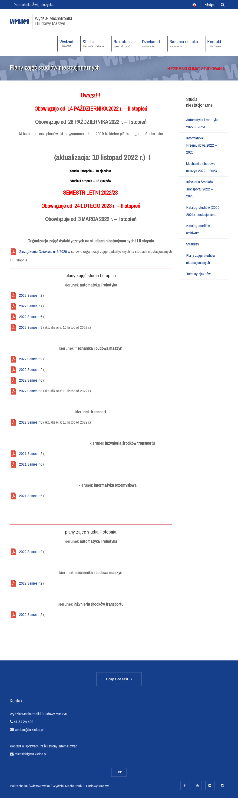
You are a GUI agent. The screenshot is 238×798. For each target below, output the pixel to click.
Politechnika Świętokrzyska (33, 4)
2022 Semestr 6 (30, 316)
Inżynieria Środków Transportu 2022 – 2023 (199, 189)
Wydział (66, 44)
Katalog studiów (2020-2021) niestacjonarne (203, 211)
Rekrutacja (123, 44)
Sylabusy (192, 244)
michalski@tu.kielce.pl (30, 753)
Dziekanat (151, 44)
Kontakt (214, 44)
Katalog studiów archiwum (198, 229)
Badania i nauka (183, 44)
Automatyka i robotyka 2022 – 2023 (202, 123)
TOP (119, 772)
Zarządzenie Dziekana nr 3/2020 (43, 251)
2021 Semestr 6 (30, 464)
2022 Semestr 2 (30, 295)
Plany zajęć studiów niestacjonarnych (200, 259)
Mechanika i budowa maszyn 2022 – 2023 (201, 167)
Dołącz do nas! (119, 679)
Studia (93, 44)
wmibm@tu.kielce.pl (28, 729)
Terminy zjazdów (198, 273)
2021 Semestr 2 (30, 453)
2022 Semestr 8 (30, 327)
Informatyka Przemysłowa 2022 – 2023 (201, 145)
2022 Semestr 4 (30, 306)
